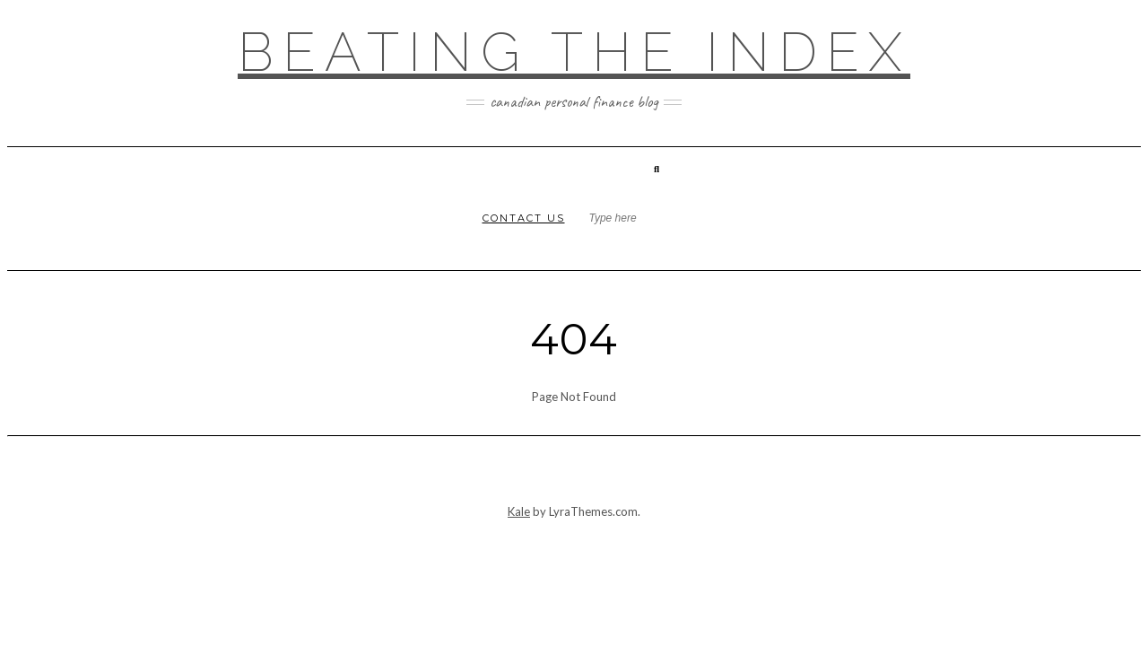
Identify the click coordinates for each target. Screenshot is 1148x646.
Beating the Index (574, 52)
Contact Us (524, 218)
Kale (519, 511)
